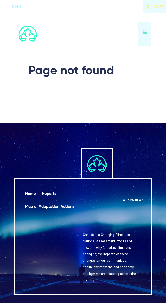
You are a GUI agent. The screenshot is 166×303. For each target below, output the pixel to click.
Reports (74, 33)
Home (16, 6)
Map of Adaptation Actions (104, 33)
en (145, 31)
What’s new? (129, 6)
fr (145, 36)
